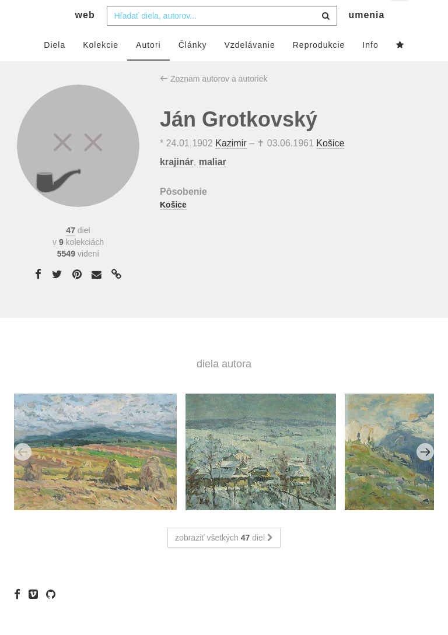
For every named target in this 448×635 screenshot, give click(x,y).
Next (425, 475)
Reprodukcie (319, 68)
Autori (148, 68)
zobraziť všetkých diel (224, 561)
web (85, 38)
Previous (23, 475)
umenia (366, 38)
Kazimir (230, 166)
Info (370, 68)
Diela (54, 68)
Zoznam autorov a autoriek (213, 102)
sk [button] (400, 18)
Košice (330, 166)
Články (192, 68)
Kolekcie (100, 68)
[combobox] (222, 39)
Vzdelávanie (249, 68)
